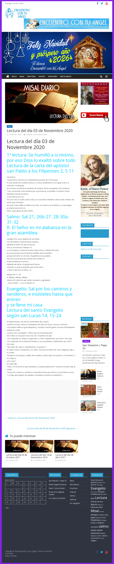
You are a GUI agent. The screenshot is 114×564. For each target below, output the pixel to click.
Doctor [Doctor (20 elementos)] (93, 484)
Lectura (35, 135)
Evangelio (29, 135)
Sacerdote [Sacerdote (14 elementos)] (94, 527)
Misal (22, 76)
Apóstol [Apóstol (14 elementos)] (94, 482)
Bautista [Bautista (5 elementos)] (99, 482)
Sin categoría (75, 503)
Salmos (42, 76)
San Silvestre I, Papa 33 (94, 346)
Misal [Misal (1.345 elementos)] (95, 510)
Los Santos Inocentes (57, 498)
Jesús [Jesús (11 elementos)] (101, 494)
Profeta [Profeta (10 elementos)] (103, 520)
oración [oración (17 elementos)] (101, 515)
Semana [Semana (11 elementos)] (94, 536)
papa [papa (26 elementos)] (93, 517)
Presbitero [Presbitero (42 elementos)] (96, 520)
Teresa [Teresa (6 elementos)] (102, 538)
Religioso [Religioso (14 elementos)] (100, 523)
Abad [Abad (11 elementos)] (92, 480)
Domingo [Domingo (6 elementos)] (100, 485)
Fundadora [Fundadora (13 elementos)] (95, 494)
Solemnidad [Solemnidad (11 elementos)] (95, 538)
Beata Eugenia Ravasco (100, 373)
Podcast (73, 492)
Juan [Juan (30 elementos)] (93, 498)
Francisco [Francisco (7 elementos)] (94, 492)
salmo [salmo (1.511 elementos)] (104, 526)
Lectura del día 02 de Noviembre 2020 (30, 418)
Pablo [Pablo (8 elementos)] (106, 515)
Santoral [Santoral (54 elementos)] (95, 533)
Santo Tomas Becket (99, 389)
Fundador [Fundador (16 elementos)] (101, 492)
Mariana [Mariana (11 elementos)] (100, 502)
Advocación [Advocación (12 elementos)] (99, 480)
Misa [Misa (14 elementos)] (101, 507)
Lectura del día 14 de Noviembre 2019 (41, 456)
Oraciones (52, 76)
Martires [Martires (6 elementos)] (100, 505)
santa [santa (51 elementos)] (93, 530)
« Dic (7, 508)
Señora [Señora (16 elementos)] (104, 536)
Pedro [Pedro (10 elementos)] (103, 518)
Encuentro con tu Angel (95, 234)
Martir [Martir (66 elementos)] (94, 504)
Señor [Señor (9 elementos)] (99, 536)
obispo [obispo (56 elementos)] (94, 514)
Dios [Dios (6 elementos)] (103, 482)
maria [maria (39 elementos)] (93, 501)
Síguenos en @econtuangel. (91, 249)
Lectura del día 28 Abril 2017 (64, 456)
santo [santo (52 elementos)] (100, 530)
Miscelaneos (65, 76)
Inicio (14, 76)
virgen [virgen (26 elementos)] (93, 540)
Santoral (31, 76)
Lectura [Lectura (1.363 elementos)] (101, 497)
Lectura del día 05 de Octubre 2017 (16, 456)
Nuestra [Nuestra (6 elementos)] (101, 511)
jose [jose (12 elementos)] (105, 494)
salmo (45, 135)
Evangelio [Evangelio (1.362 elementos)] (98, 488)
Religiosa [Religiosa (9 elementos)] (94, 523)
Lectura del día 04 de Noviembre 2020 (52, 428)
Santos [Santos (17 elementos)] (102, 533)
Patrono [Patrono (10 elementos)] (98, 518)
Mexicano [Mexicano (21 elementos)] (94, 507)
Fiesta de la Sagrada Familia (101, 405)
